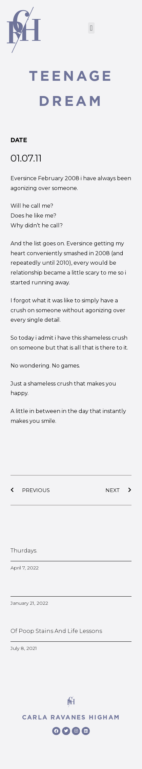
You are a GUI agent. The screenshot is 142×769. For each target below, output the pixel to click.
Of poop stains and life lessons (56, 631)
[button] (91, 28)
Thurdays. (24, 550)
